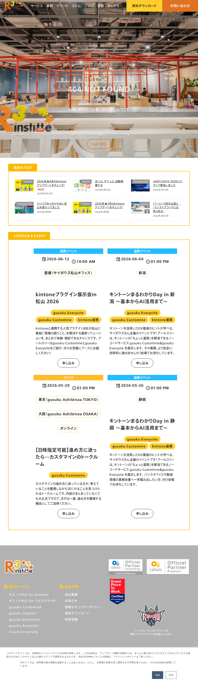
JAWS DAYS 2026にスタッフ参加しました (167, 183)
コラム (76, 6)
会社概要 (71, 594)
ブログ (89, 6)
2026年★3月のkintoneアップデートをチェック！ (109, 205)
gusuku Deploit (22, 613)
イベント (62, 6)
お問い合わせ (180, 6)
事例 (49, 6)
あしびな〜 (115, 6)
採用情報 (71, 619)
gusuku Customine (25, 607)
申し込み (68, 363)
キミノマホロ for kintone (29, 594)
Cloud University (23, 632)
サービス (37, 6)
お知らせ (71, 601)
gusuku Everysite (24, 625)
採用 (100, 6)
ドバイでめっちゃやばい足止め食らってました (52, 205)
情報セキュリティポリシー (83, 607)
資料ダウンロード (144, 6)
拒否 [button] (171, 675)
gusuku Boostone (24, 619)
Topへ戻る (99, 144)
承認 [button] (157, 675)
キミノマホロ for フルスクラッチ (32, 601)
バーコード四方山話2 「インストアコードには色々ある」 (167, 207)
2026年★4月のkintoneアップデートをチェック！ (51, 184)
